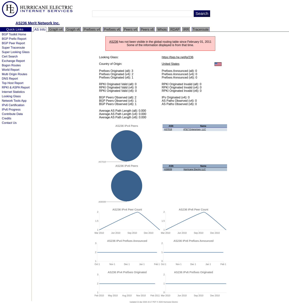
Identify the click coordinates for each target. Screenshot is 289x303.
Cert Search (10, 56)
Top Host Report (12, 83)
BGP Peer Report (13, 43)
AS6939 (168, 169)
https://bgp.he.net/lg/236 (177, 57)
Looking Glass (11, 96)
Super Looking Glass (15, 52)
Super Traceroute (13, 47)
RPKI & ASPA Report (16, 87)
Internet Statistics (13, 91)
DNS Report (10, 78)
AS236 (113, 41)
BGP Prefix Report (14, 38)
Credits (6, 118)
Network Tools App (14, 100)
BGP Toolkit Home (14, 34)
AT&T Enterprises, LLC (194, 129)
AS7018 (168, 129)
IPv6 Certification (13, 105)
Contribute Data (12, 114)
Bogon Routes (11, 65)
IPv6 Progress (11, 109)
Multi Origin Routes (14, 74)
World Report (10, 69)
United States (170, 63)
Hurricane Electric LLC (195, 169)
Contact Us (9, 122)
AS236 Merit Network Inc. (38, 23)
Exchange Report (13, 60)
